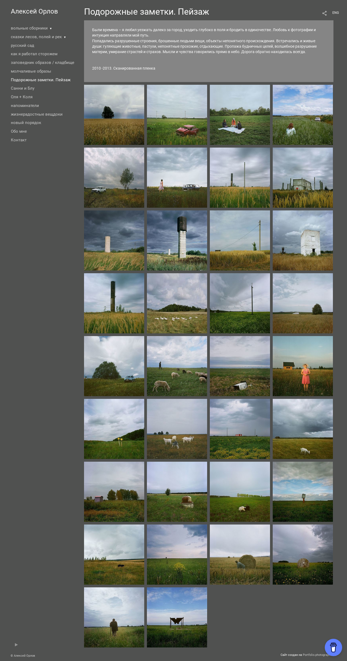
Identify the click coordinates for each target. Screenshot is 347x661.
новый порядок (26, 122)
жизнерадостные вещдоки (37, 114)
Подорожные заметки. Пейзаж (40, 79)
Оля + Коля (22, 97)
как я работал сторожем (34, 53)
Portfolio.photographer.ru (319, 655)
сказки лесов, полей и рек (36, 36)
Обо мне (19, 131)
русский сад (22, 45)
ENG (335, 13)
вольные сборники (29, 28)
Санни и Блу (22, 88)
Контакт (19, 140)
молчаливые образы (31, 71)
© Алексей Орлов (23, 655)
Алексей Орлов (34, 11)
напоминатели (25, 105)
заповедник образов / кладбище (42, 62)
